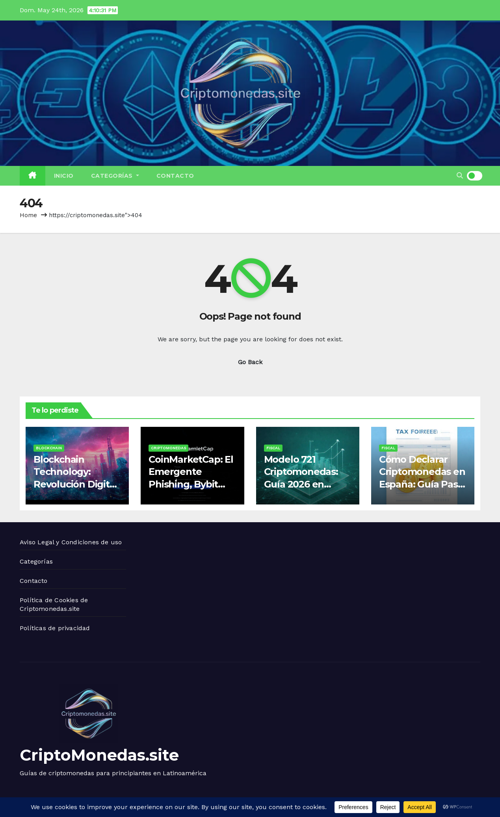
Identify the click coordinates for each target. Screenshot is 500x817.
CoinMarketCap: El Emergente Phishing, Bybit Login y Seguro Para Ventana (191, 484)
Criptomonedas (168, 448)
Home (28, 215)
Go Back (250, 362)
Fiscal (273, 448)
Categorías (115, 175)
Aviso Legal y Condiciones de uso (71, 542)
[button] (460, 175)
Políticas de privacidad (55, 628)
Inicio (64, 175)
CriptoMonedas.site (99, 755)
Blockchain (49, 448)
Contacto (175, 175)
